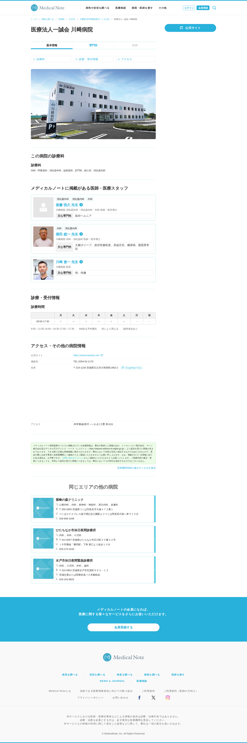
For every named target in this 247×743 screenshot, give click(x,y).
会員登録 (203, 8)
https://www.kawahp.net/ (88, 355)
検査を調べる (125, 674)
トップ (34, 19)
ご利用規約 (148, 691)
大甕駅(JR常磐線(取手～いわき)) (95, 19)
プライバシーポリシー (90, 697)
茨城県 (61, 19)
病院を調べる (48, 19)
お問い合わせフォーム (72, 458)
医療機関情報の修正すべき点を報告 (136, 467)
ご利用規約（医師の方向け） (181, 691)
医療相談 (120, 8)
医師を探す (178, 674)
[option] (93, 104)
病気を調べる (70, 674)
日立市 (72, 19)
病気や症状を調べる (98, 8)
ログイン (189, 8)
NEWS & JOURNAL (112, 681)
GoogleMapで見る (132, 368)
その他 (163, 8)
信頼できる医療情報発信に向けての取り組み (106, 691)
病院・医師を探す (142, 8)
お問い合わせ (120, 697)
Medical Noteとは (60, 691)
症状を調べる (97, 674)
